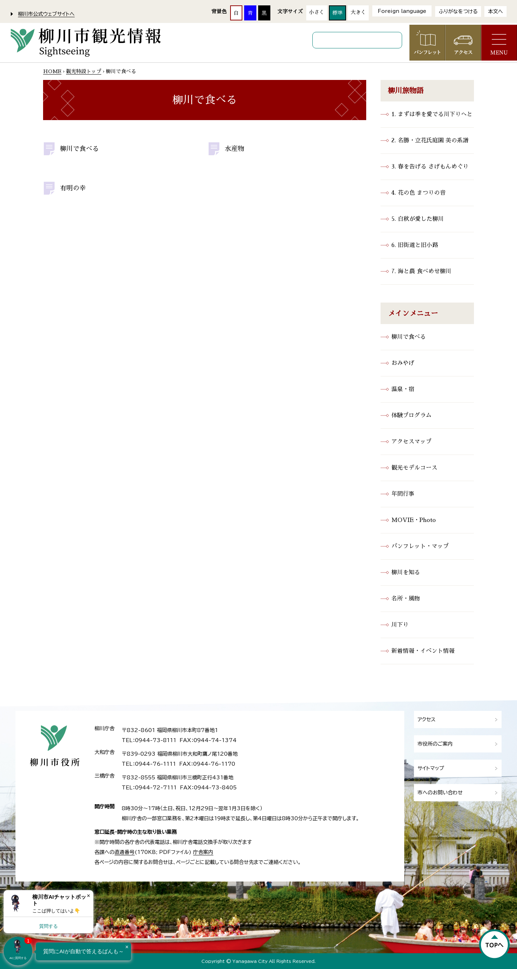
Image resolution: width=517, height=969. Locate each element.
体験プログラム (411, 415)
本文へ (495, 11)
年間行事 (402, 494)
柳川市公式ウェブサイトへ (46, 13)
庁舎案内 (203, 852)
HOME (52, 71)
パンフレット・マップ (420, 546)
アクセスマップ (411, 442)
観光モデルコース (414, 468)
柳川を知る (405, 572)
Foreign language (402, 11)
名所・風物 (405, 599)
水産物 (234, 149)
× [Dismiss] (88, 896)
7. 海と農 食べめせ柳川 (421, 271)
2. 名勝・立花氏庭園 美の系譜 (430, 140)
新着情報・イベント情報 (423, 651)
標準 (337, 12)
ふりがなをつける (458, 11)
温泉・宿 (402, 389)
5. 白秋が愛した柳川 (417, 219)
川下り (400, 625)
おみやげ (402, 363)
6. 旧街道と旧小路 (414, 245)
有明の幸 (73, 188)
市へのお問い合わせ (440, 792)
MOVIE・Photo (413, 520)
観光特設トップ (83, 71)
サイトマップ (431, 768)
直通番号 (125, 852)
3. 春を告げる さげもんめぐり (430, 167)
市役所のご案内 (435, 743)
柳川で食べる (79, 149)
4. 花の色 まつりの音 (418, 193)
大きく (358, 12)
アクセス (427, 719)
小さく (316, 12)
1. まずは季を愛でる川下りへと (431, 114)
